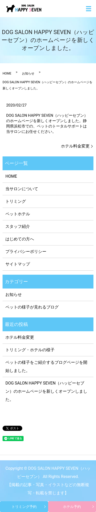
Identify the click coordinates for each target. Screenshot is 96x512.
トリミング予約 (24, 507)
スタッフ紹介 (17, 226)
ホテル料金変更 (75, 146)
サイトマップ (17, 264)
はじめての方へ (19, 239)
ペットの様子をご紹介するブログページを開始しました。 (46, 366)
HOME (7, 73)
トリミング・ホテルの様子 (30, 349)
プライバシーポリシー (25, 251)
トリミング (15, 201)
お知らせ (28, 73)
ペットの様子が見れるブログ (32, 307)
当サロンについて (21, 188)
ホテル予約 (72, 507)
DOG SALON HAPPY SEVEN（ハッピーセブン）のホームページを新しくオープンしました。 (46, 391)
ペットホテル (17, 213)
